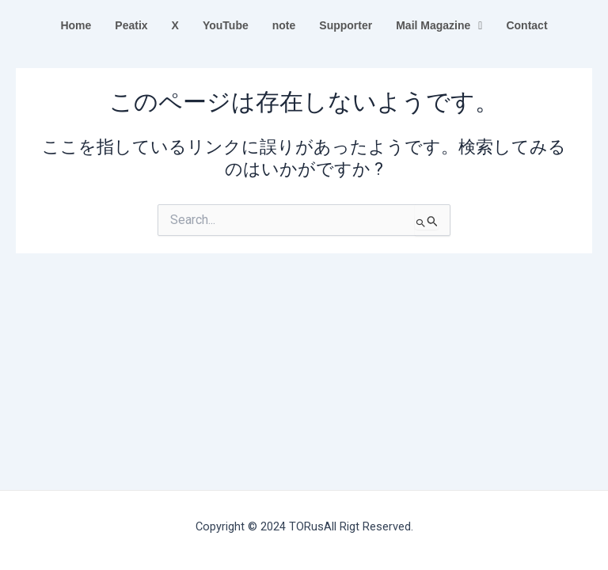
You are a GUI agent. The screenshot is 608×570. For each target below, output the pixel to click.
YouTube (226, 25)
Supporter (345, 25)
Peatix (131, 25)
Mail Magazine (439, 25)
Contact (526, 25)
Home (75, 25)
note (284, 25)
